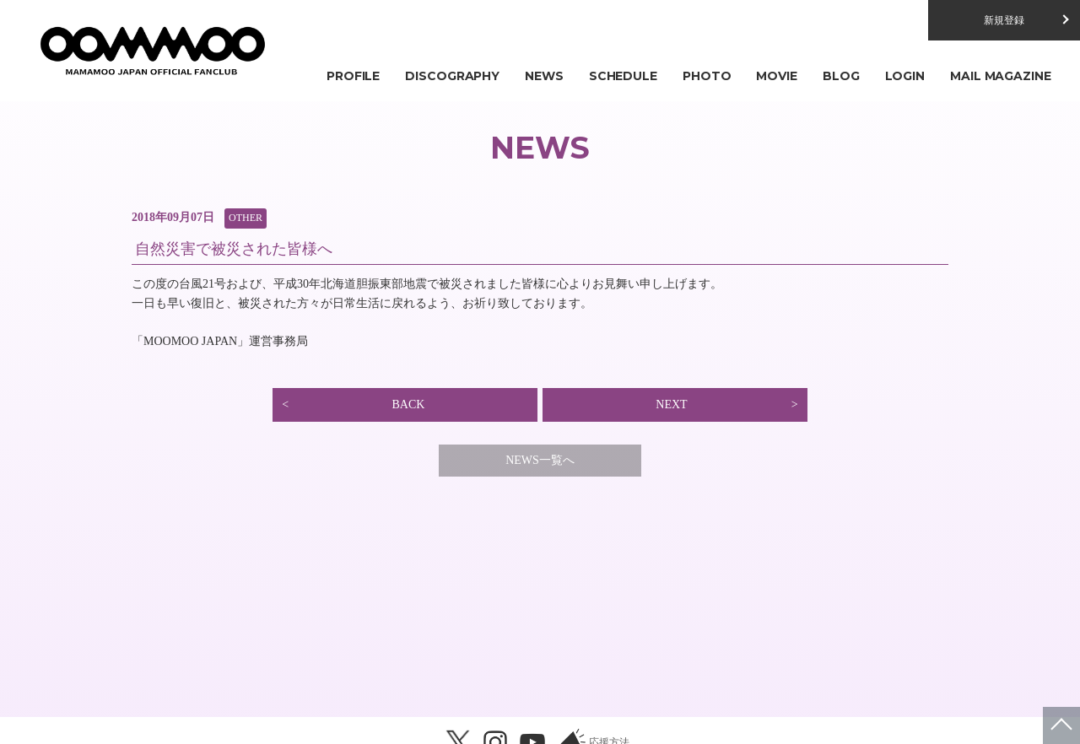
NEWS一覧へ (540, 460)
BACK (408, 404)
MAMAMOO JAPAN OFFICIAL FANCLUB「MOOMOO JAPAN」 (152, 50)
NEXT (671, 404)
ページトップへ (1061, 725)
